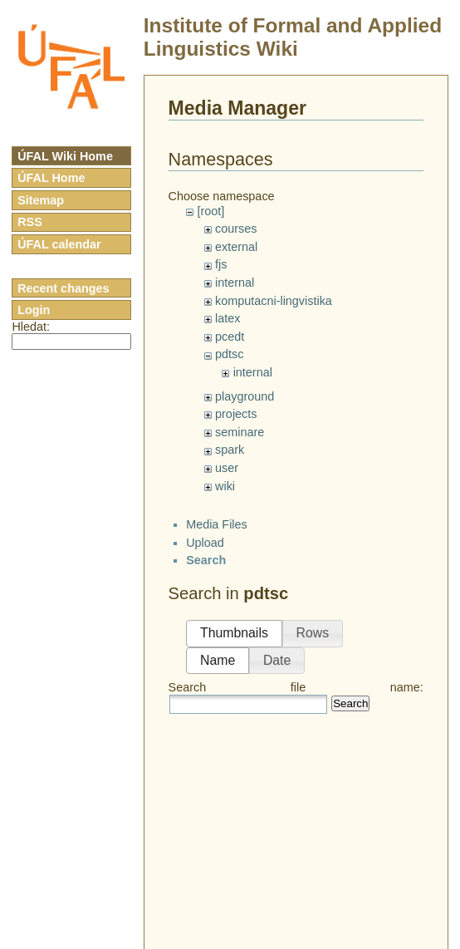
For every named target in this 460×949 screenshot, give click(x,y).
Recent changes (63, 288)
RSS (29, 222)
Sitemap (40, 200)
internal (234, 282)
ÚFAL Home (51, 177)
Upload (205, 542)
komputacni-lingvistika (273, 300)
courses (236, 228)
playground (244, 396)
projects (236, 413)
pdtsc (229, 354)
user (226, 467)
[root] (210, 211)
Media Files (216, 524)
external (236, 246)
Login (33, 310)
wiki (225, 486)
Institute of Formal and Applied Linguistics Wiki (293, 37)
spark (229, 449)
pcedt (229, 336)
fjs (221, 264)
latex (227, 318)
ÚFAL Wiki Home (65, 156)
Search (350, 703)
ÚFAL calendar (59, 244)
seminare (239, 432)
